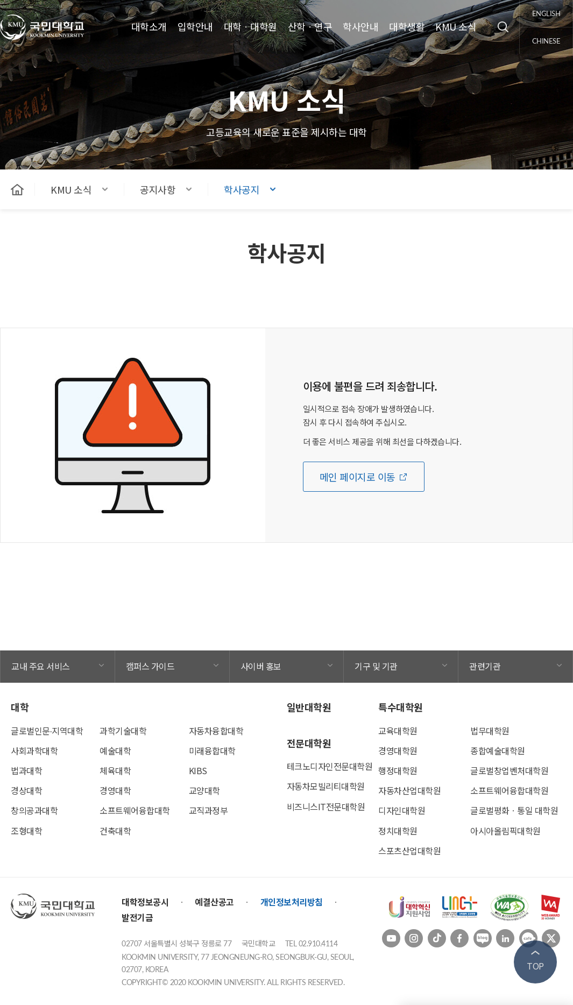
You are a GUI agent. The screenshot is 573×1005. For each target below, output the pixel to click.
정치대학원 (398, 830)
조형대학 (26, 830)
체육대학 (115, 770)
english (546, 13)
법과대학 (26, 770)
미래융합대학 (212, 750)
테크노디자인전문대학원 (330, 766)
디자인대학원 (401, 810)
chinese (546, 41)
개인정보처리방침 (291, 901)
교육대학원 (398, 730)
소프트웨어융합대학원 (509, 790)
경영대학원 (398, 750)
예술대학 (115, 750)
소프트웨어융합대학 (135, 810)
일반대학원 (309, 707)
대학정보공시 (145, 901)
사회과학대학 (34, 750)
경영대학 (115, 790)
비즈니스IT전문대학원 (326, 806)
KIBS (198, 770)
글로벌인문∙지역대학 (47, 730)
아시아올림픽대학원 (505, 830)
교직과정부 (208, 810)
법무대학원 (490, 730)
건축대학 (115, 830)
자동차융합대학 (216, 730)
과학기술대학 (123, 730)
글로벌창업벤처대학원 (509, 770)
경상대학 (26, 790)
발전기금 (137, 917)
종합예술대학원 (497, 750)
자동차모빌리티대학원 (326, 786)
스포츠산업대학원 (409, 850)
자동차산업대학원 (409, 790)
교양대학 (204, 790)
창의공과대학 (34, 810)
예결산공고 (214, 901)
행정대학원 (398, 770)
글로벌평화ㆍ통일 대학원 (514, 810)
